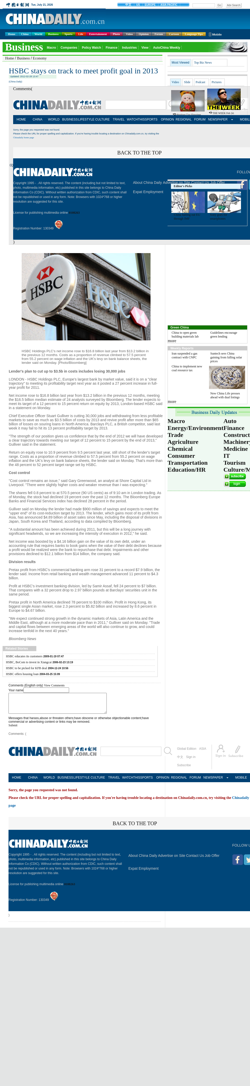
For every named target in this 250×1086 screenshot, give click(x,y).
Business (53, 34)
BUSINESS (70, 119)
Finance (233, 428)
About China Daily (147, 182)
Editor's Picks (183, 186)
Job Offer (212, 859)
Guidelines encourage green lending (223, 334)
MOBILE (241, 781)
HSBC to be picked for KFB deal (26, 668)
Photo (116, 34)
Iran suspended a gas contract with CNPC (184, 355)
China (25, 34)
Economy (40, 58)
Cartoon (174, 34)
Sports (68, 34)
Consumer (181, 455)
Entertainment (98, 34)
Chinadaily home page (23, 137)
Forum (159, 34)
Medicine (235, 448)
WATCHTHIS (135, 119)
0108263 (74, 212)
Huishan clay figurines (189, 114)
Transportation (188, 462)
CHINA (37, 119)
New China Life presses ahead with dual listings (225, 395)
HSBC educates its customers (24, 656)
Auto (230, 421)
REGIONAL (183, 119)
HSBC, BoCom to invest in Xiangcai (29, 662)
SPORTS (151, 119)
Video (129, 34)
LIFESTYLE (86, 119)
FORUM (200, 119)
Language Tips (194, 34)
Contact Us (195, 859)
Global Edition (186, 752)
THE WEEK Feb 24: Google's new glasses (220, 114)
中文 (180, 761)
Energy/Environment (195, 428)
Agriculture (183, 441)
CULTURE (102, 119)
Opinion (144, 34)
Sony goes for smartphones (218, 216)
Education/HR (187, 469)
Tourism (234, 462)
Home (11, 34)
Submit (13, 729)
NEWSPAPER (216, 119)
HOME (21, 119)
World (38, 34)
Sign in (191, 761)
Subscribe (184, 769)
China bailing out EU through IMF (187, 216)
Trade (175, 435)
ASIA (202, 752)
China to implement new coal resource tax (187, 368)
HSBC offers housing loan (22, 674)
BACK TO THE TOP (139, 153)
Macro (176, 421)
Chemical (180, 448)
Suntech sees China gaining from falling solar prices (226, 357)
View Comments (54, 685)
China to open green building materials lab (185, 334)
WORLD (54, 119)
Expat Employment (148, 192)
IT (226, 455)
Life (80, 34)
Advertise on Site (171, 859)
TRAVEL (119, 119)
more (172, 341)
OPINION (167, 119)
